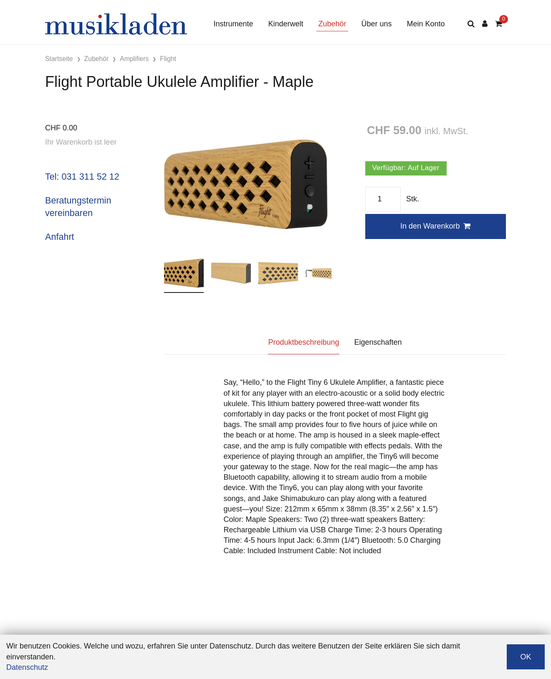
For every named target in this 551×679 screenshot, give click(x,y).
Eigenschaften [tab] (378, 342)
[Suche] (471, 24)
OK (525, 657)
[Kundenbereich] (484, 24)
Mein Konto (426, 24)
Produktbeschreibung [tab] (303, 342)
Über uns (376, 24)
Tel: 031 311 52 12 (82, 176)
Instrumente (233, 24)
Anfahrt (59, 236)
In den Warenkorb (435, 226)
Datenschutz (27, 667)
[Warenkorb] (498, 24)
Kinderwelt (285, 24)
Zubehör (332, 24)
